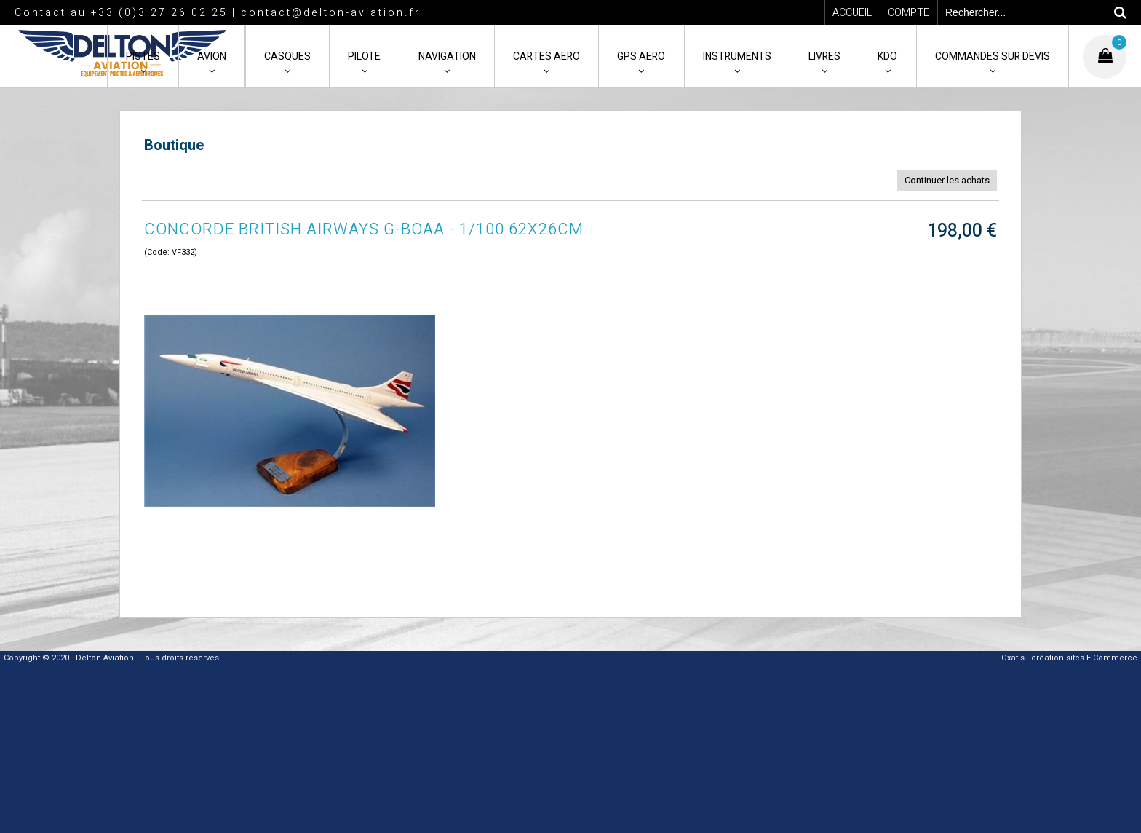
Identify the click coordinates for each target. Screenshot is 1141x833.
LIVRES (824, 56)
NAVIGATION (447, 56)
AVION (211, 56)
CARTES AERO (546, 56)
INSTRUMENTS (737, 56)
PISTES (143, 56)
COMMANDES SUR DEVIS (992, 56)
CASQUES (287, 56)
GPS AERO (641, 56)
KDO (887, 56)
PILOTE (364, 56)
